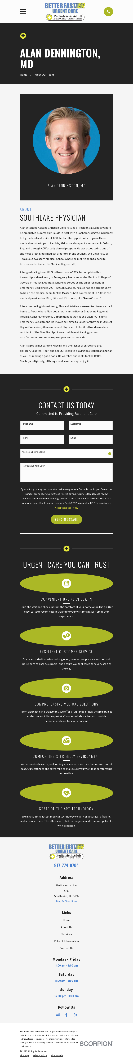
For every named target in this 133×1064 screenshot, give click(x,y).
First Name (27, 423)
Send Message (66, 519)
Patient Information (66, 941)
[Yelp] (75, 1015)
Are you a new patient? (34, 451)
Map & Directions (66, 901)
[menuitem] (24, 1055)
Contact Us (66, 948)
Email (73, 437)
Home (66, 920)
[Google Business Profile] (58, 1015)
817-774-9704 (66, 865)
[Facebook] (66, 1015)
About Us (66, 927)
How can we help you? (33, 465)
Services (66, 934)
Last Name (75, 423)
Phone (25, 437)
